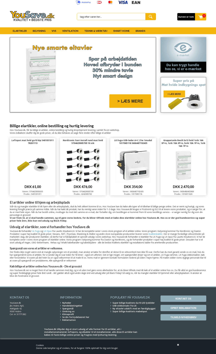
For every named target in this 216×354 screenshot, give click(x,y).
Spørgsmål (68, 308)
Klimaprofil (68, 314)
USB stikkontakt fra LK (124, 305)
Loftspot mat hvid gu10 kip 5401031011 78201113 (33, 142)
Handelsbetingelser (72, 305)
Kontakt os (183, 298)
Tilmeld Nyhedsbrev (183, 317)
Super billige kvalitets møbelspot (129, 311)
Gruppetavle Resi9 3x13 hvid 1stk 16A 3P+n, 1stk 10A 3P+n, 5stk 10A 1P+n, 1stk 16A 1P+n (183, 143)
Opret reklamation (183, 308)
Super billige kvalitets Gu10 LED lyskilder (133, 302)
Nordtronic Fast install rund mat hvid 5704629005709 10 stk (83, 142)
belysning (162, 231)
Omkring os (68, 311)
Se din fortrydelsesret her (75, 317)
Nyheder (66, 302)
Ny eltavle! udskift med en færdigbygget (134, 308)
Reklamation (69, 320)
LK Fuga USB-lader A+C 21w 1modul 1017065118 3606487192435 (133, 142)
